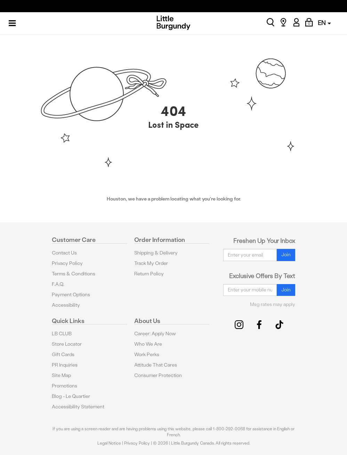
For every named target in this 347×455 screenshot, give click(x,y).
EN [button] (324, 22)
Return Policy (149, 274)
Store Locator (67, 344)
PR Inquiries (65, 365)
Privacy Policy (67, 263)
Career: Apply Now (155, 334)
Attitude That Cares (155, 365)
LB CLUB (62, 334)
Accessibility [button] (66, 305)
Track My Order (151, 263)
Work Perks (146, 355)
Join (286, 255)
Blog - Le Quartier (71, 396)
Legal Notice (109, 443)
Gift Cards (63, 355)
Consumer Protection (158, 375)
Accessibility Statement (78, 407)
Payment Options (71, 295)
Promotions (64, 386)
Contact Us (64, 253)
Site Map (61, 375)
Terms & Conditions (73, 274)
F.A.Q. (58, 284)
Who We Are (148, 344)
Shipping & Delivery (156, 253)
